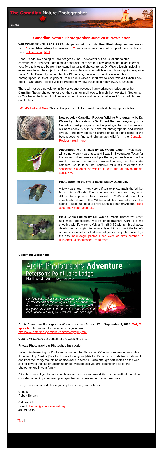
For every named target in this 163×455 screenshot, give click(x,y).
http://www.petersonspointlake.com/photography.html (52, 332)
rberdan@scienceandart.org (46, 406)
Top (20, 420)
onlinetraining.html (38, 52)
